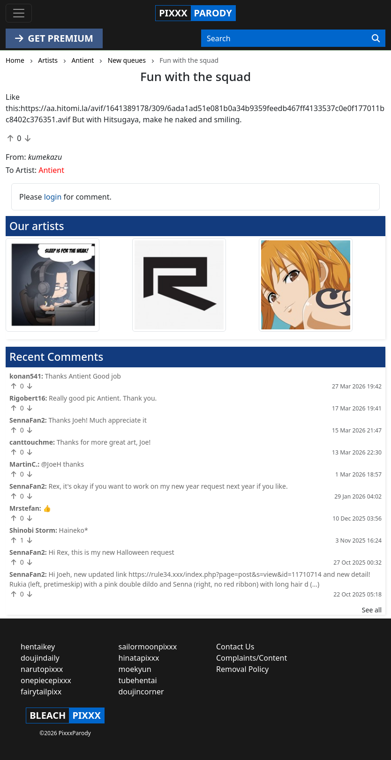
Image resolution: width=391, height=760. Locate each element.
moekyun (135, 669)
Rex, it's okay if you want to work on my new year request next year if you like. (167, 486)
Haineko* (73, 530)
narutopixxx (42, 669)
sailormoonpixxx (148, 646)
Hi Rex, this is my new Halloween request (111, 552)
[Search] (375, 38)
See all (372, 609)
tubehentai (138, 680)
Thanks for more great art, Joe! (104, 442)
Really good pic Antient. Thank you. (103, 398)
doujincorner (141, 691)
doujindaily (40, 658)
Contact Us (235, 646)
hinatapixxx (139, 658)
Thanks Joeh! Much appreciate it (97, 420)
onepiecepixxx (46, 680)
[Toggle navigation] (19, 13)
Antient (51, 170)
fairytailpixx (41, 691)
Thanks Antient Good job (83, 376)
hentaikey (38, 646)
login (53, 197)
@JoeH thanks (62, 464)
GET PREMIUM (54, 38)
